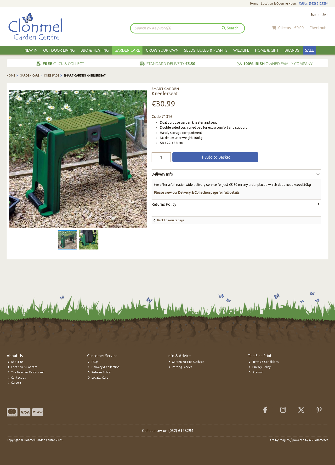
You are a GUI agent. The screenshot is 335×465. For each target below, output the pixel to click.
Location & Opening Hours (278, 3)
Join (325, 14)
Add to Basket (215, 157)
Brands (291, 50)
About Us (15, 361)
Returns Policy (99, 372)
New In (30, 50)
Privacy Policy (260, 367)
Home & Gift (267, 50)
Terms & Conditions (263, 361)
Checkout (317, 28)
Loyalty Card (98, 377)
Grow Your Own (162, 50)
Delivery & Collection (103, 367)
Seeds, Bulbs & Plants (205, 50)
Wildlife (241, 50)
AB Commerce (318, 440)
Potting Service (180, 367)
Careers (15, 382)
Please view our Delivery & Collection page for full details (196, 192)
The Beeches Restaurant (26, 372)
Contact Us (17, 377)
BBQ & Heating (94, 50)
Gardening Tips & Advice (186, 361)
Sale (309, 50)
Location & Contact (22, 367)
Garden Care (127, 50)
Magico (285, 440)
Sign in (315, 14)
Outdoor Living (59, 50)
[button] (143, 95)
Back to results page (170, 220)
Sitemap (256, 372)
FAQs (93, 361)
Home (254, 3)
